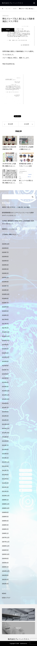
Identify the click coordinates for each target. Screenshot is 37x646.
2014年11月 (5, 395)
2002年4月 (5, 579)
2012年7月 (5, 470)
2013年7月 (5, 445)
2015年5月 (5, 378)
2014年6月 (5, 412)
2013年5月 (5, 453)
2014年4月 (5, 416)
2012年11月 (5, 462)
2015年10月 (5, 357)
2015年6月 (5, 374)
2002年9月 (5, 575)
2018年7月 (5, 302)
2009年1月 (5, 500)
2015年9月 (5, 361)
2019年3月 (5, 290)
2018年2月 (5, 315)
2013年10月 (5, 432)
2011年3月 (5, 487)
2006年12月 (5, 546)
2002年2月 (5, 583)
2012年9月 (5, 466)
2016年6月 (5, 344)
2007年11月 (5, 542)
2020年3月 (5, 269)
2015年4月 (5, 382)
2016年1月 (5, 353)
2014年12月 (5, 391)
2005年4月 (5, 563)
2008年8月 (5, 512)
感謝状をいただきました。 (10, 229)
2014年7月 (5, 407)
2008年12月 (5, 504)
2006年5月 (5, 550)
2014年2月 (5, 420)
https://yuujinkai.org (8, 64)
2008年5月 (5, 516)
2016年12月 (5, 332)
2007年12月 (5, 537)
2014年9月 (5, 403)
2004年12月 (5, 571)
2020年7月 (5, 252)
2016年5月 (5, 349)
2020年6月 (5, 256)
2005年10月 (5, 554)
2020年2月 (5, 273)
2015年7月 (5, 370)
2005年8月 (5, 558)
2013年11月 (5, 428)
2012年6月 (5, 474)
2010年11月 (5, 495)
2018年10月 (5, 294)
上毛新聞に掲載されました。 (11, 234)
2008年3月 (5, 525)
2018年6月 (5, 307)
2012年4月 (5, 483)
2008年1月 (5, 533)
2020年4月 (5, 265)
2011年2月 (5, 491)
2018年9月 (5, 298)
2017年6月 (5, 319)
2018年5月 (5, 311)
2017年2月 (5, 323)
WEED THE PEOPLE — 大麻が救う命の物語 (16, 207)
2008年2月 (5, 529)
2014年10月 (5, 399)
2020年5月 (5, 261)
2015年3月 (5, 386)
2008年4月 (5, 521)
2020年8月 (5, 248)
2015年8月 (5, 365)
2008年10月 (5, 508)
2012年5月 (5, 479)
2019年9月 (5, 282)
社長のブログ (6, 597)
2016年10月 (5, 340)
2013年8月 (5, 441)
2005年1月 (5, 567)
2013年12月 (5, 424)
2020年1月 (5, 277)
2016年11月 (5, 336)
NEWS (8, 29)
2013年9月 (5, 437)
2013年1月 (5, 458)
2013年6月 (5, 449)
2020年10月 (5, 244)
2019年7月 (5, 286)
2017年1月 (5, 328)
